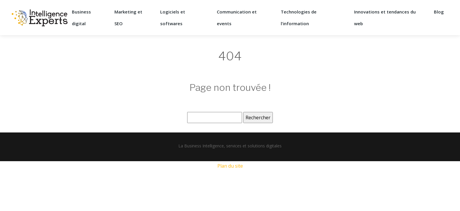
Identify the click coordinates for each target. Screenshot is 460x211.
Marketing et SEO (128, 17)
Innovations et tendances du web (385, 17)
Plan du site (230, 166)
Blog (439, 12)
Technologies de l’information (299, 17)
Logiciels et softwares (172, 17)
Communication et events (237, 17)
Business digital (81, 17)
